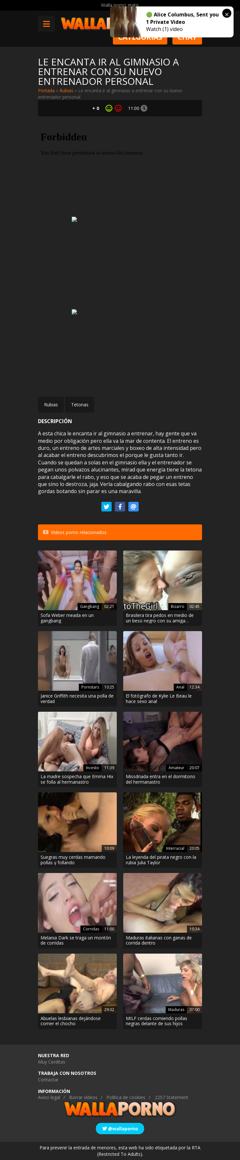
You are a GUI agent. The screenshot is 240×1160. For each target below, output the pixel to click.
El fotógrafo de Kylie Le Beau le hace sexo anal (159, 698)
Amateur (176, 767)
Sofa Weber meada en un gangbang (67, 618)
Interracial (175, 848)
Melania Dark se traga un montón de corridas (76, 940)
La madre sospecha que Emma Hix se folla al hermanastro (77, 779)
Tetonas (79, 405)
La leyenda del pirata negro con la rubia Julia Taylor (161, 860)
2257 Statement (171, 1097)
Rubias (66, 90)
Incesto (92, 767)
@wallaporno (120, 1128)
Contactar (48, 1079)
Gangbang (89, 606)
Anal (180, 687)
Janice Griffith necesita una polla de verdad (77, 698)
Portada (46, 90)
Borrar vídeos (83, 1097)
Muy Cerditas (51, 1062)
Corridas (91, 929)
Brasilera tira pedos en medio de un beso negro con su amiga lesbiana (160, 618)
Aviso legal (49, 1097)
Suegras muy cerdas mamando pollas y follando (73, 860)
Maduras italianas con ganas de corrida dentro (159, 940)
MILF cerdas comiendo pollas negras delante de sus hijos (156, 1021)
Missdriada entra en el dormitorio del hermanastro (160, 779)
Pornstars (90, 687)
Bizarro (177, 606)
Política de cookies (125, 1097)
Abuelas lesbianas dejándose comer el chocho (71, 1021)
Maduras (176, 1009)
